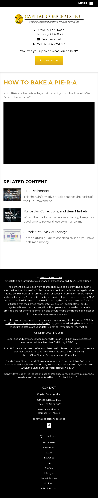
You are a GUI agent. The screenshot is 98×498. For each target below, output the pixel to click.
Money (49, 467)
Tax (49, 462)
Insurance (49, 457)
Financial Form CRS (51, 277)
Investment (49, 447)
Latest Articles (49, 478)
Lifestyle (49, 473)
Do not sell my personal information (68, 326)
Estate (49, 452)
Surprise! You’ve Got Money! (45, 232)
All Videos (49, 483)
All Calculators (49, 488)
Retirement (49, 442)
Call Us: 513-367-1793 (51, 44)
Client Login (49, 60)
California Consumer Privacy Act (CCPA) (28, 323)
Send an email (51, 39)
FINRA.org (59, 342)
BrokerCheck (84, 280)
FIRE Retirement (36, 191)
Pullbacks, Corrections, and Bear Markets (55, 211)
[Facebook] (49, 425)
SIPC (70, 342)
